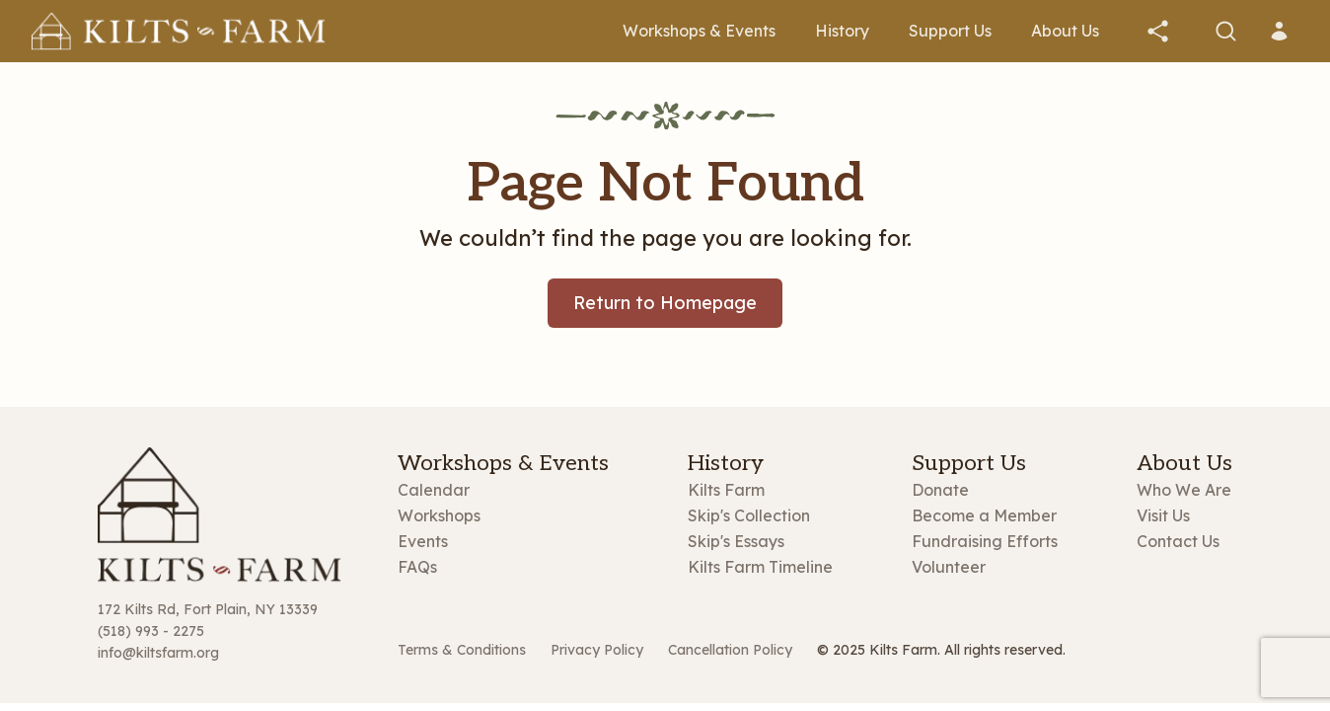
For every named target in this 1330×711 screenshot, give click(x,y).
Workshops (439, 515)
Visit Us (1163, 515)
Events (423, 541)
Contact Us (1178, 541)
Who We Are (1184, 490)
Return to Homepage (665, 302)
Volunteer (949, 567)
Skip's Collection (749, 515)
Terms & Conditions (462, 650)
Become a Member (984, 515)
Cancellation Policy (730, 650)
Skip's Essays (736, 541)
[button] (1158, 31)
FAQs (417, 567)
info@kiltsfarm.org (158, 653)
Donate (940, 490)
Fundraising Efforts (985, 541)
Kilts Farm (726, 490)
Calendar (434, 490)
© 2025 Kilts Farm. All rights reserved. (941, 650)
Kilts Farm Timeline (760, 567)
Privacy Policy (597, 650)
